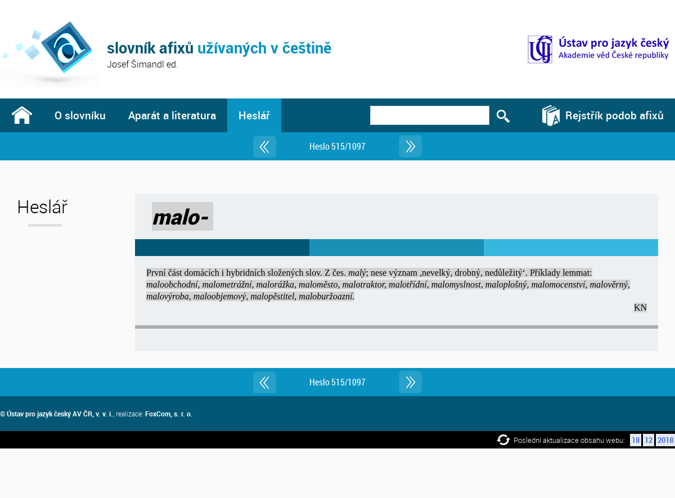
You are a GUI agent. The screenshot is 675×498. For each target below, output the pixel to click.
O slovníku (80, 115)
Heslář (254, 115)
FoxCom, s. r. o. (169, 413)
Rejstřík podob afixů (614, 115)
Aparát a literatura (172, 115)
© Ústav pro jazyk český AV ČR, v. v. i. (56, 413)
